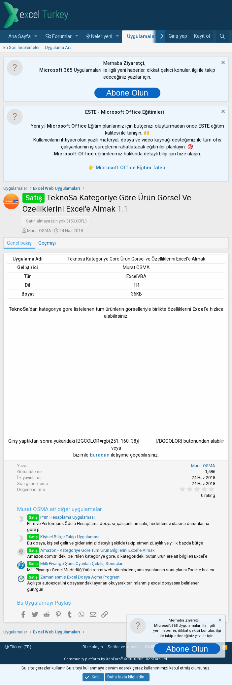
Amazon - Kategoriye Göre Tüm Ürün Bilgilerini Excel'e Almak (91, 550)
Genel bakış (19, 243)
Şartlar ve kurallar (124, 646)
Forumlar (62, 36)
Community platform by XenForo (116, 659)
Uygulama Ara (58, 47)
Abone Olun (127, 92)
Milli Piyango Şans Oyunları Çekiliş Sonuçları (75, 563)
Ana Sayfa (19, 36)
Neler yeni (101, 36)
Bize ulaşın (93, 646)
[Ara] (222, 36)
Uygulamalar (141, 36)
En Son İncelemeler (21, 47)
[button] (36, 36)
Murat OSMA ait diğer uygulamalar (59, 509)
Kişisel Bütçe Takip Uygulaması (63, 536)
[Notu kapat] (222, 63)
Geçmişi (47, 243)
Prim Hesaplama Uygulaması (61, 517)
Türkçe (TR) (18, 646)
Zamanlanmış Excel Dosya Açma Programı (73, 577)
